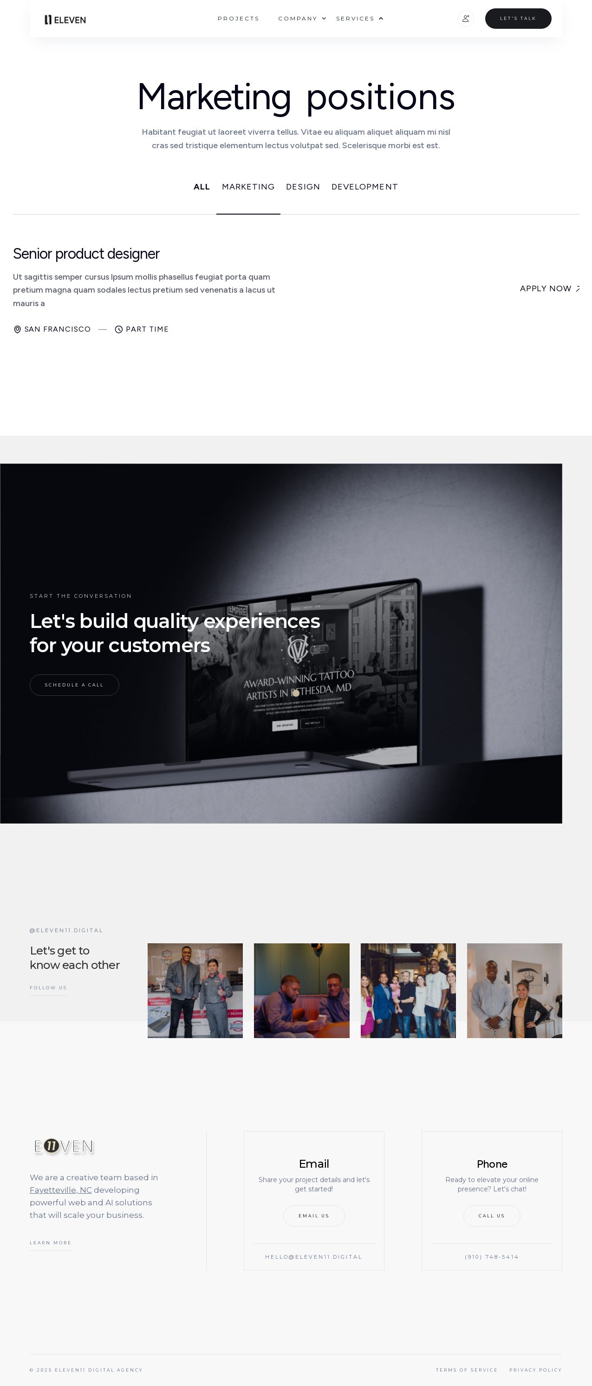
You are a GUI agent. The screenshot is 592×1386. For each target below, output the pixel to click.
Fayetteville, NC (61, 1190)
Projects (239, 18)
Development (365, 187)
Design (303, 187)
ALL (202, 187)
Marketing (248, 187)
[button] (298, 18)
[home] (63, 18)
